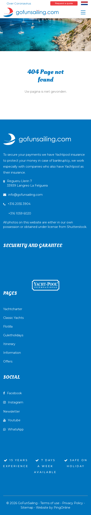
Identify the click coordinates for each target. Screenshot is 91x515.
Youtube (11, 420)
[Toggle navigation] (83, 12)
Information (12, 353)
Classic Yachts (13, 318)
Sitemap (27, 507)
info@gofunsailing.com (23, 195)
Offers (7, 361)
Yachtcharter (12, 309)
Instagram (13, 402)
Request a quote (64, 3)
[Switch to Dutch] (84, 3)
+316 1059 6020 (45, 220)
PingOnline (62, 507)
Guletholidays (13, 335)
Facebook (12, 393)
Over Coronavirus (19, 3)
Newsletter (11, 411)
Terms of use (49, 503)
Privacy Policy (72, 503)
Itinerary (9, 344)
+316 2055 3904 (19, 204)
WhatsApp (13, 429)
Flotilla (8, 326)
